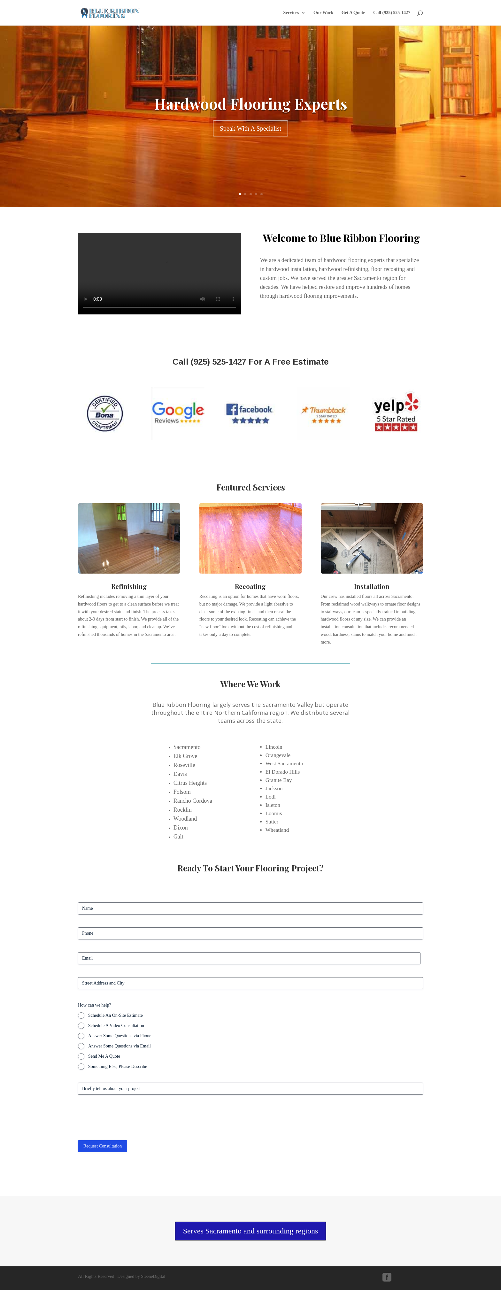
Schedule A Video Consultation (116, 1025)
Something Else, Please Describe (117, 1066)
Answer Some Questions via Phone (119, 1035)
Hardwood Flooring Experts (250, 103)
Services (291, 13)
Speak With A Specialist (250, 128)
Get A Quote (353, 13)
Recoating (250, 586)
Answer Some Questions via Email (119, 1046)
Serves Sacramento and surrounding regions (250, 1231)
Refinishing (129, 586)
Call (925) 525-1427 (391, 13)
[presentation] (126, 1120)
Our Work (323, 13)
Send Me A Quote (104, 1056)
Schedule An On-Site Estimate (115, 1015)
